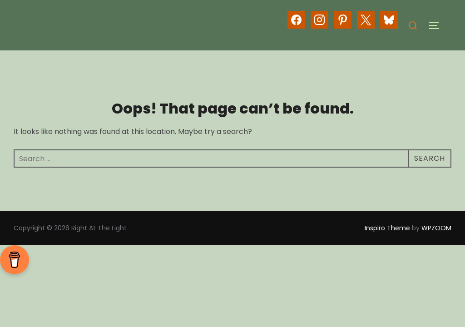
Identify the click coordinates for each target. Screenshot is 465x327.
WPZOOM (436, 228)
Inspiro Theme (387, 228)
